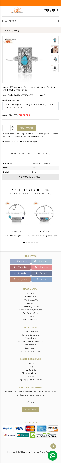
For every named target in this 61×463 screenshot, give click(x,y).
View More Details (30, 177)
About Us (31, 293)
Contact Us (30, 363)
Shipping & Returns (30, 373)
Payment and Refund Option (30, 341)
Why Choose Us (31, 300)
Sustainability (30, 348)
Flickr (42, 279)
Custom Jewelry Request (30, 310)
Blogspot (20, 279)
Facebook (20, 261)
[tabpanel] (16, 218)
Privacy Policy (30, 338)
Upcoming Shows (31, 306)
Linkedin (20, 273)
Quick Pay (30, 376)
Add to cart (27, 128)
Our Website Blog (30, 313)
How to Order (31, 370)
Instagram (41, 261)
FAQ (31, 366)
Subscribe (30, 409)
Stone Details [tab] (42, 154)
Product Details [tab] (21, 154)
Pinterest (41, 267)
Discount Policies (30, 331)
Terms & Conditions (30, 335)
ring (16, 30)
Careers (30, 316)
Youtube (20, 267)
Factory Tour (30, 297)
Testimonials (30, 345)
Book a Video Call (30, 319)
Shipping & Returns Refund (30, 380)
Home (8, 30)
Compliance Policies (30, 351)
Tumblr (41, 273)
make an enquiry (29, 141)
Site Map (30, 303)
